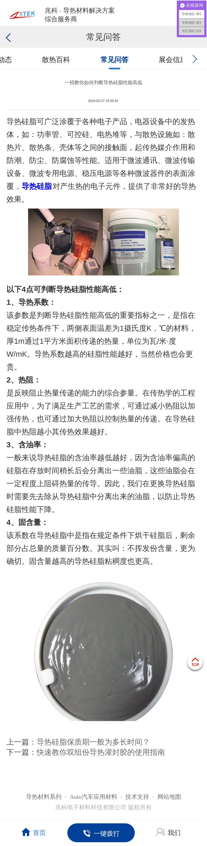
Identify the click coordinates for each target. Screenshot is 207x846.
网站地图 (169, 796)
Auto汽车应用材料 (93, 796)
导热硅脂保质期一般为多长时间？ (93, 742)
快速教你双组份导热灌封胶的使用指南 (101, 752)
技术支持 (137, 796)
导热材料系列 (43, 796)
